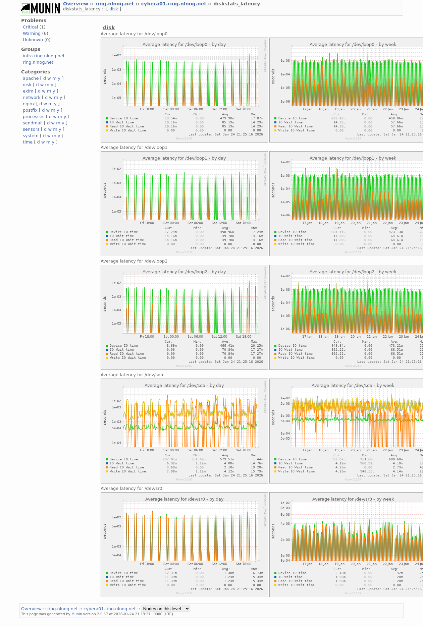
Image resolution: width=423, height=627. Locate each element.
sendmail (33, 122)
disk (114, 8)
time (28, 142)
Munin (76, 614)
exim (28, 91)
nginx (29, 103)
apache (31, 78)
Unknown (33, 39)
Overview (76, 3)
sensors (31, 129)
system (31, 135)
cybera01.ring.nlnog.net (174, 3)
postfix (30, 110)
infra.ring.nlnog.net (44, 55)
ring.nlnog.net (115, 3)
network (32, 97)
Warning (32, 33)
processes (34, 116)
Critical (30, 27)
